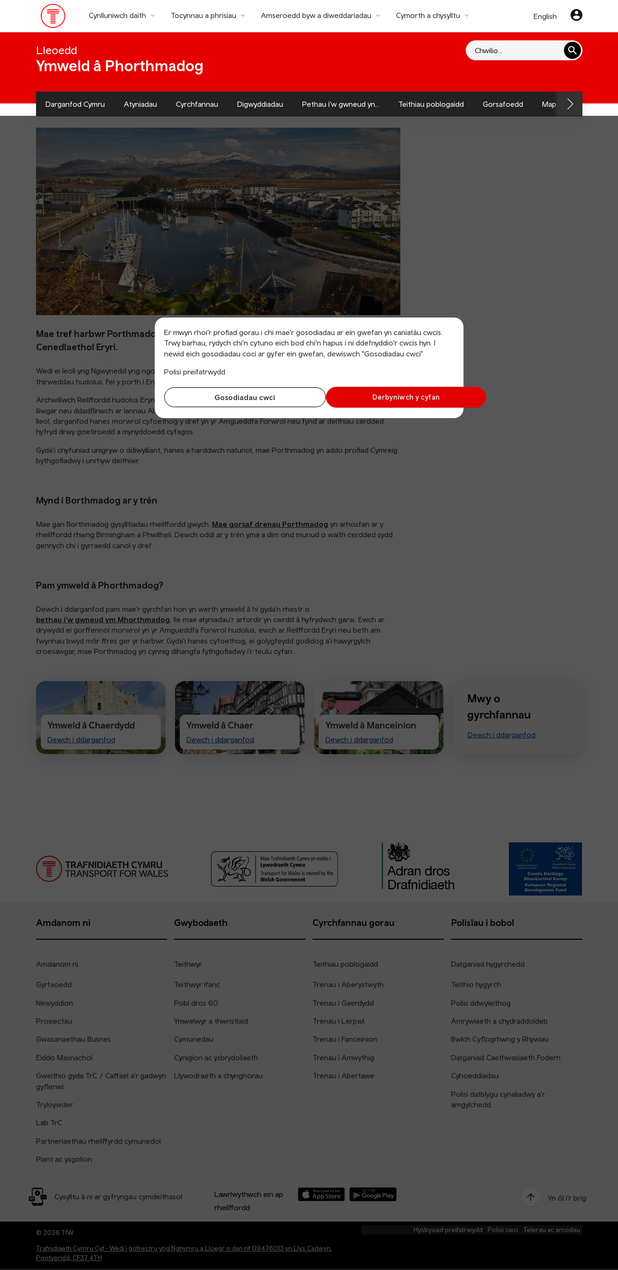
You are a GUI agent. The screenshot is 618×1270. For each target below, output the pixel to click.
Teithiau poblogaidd (431, 104)
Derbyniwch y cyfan (383, 397)
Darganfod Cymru (75, 104)
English (545, 16)
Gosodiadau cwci (234, 397)
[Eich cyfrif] (576, 16)
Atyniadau (140, 104)
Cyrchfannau (197, 104)
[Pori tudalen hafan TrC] (53, 18)
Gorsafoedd (503, 104)
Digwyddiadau (260, 104)
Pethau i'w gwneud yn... (340, 104)
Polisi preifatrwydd (194, 371)
